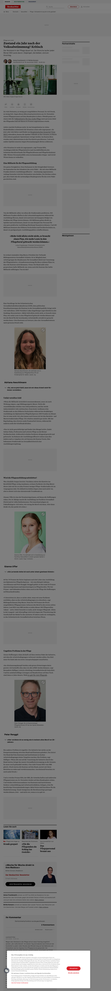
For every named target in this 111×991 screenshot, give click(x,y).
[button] (6, 970)
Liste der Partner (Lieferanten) (19, 982)
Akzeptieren (74, 968)
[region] (48, 969)
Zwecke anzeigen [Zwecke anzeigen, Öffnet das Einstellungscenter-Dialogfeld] (73, 972)
